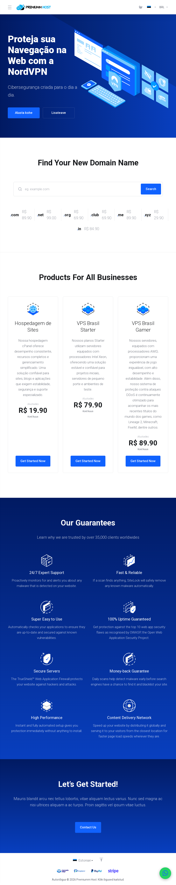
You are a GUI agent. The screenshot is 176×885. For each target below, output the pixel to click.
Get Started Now (33, 461)
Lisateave (56, 113)
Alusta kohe (21, 113)
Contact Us (88, 827)
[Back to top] (101, 859)
